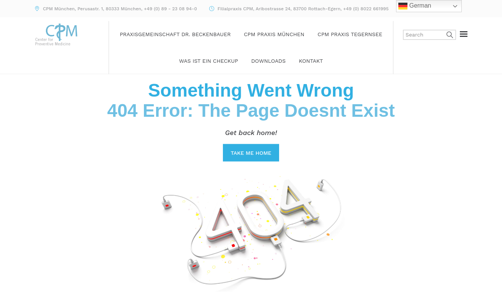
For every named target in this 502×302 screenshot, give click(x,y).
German (414, 6)
